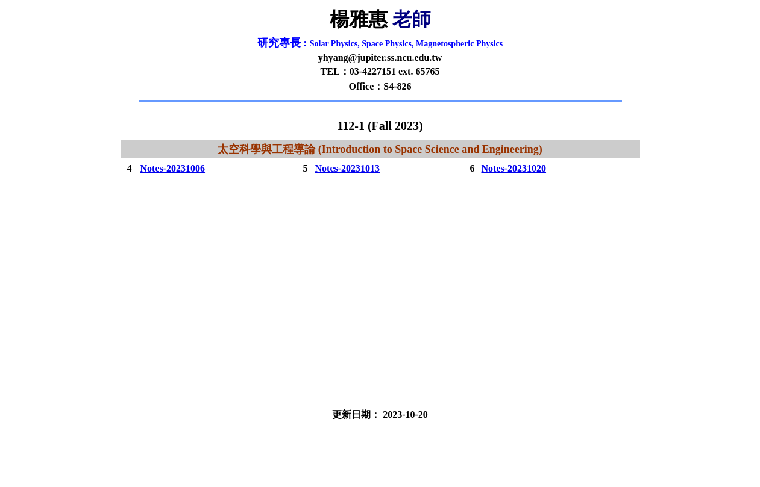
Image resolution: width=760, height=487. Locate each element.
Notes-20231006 (173, 168)
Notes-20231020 (514, 168)
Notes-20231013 (347, 168)
